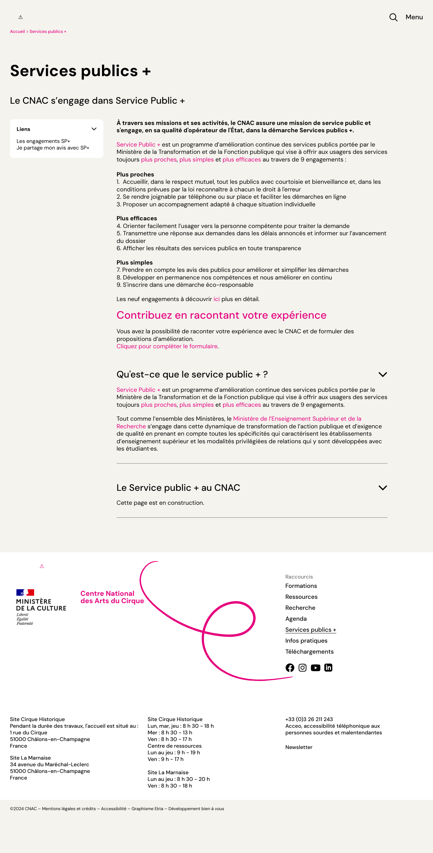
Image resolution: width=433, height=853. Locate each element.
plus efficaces (242, 159)
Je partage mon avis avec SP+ (53, 148)
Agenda (296, 619)
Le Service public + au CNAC (252, 487)
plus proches (159, 159)
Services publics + (48, 32)
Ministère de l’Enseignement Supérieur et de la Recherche (239, 422)
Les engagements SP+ (43, 141)
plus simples (196, 159)
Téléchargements (309, 652)
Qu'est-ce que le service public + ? (252, 374)
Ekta (159, 809)
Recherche (300, 608)
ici (217, 299)
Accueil (17, 32)
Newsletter (299, 747)
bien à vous (212, 809)
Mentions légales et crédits (69, 809)
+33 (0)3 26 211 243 (309, 719)
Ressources (301, 597)
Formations (301, 586)
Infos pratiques (306, 641)
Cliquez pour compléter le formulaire (167, 346)
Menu (414, 17)
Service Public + (139, 145)
